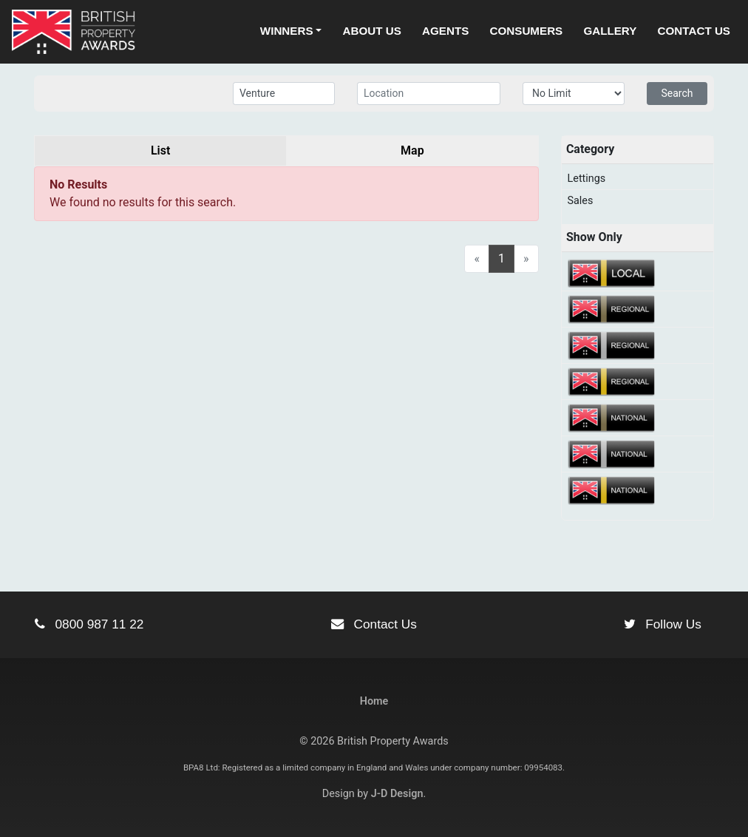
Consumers (526, 30)
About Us (372, 30)
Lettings (587, 178)
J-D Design (397, 793)
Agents (445, 30)
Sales (581, 200)
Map (412, 150)
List (160, 150)
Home (374, 701)
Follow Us (662, 624)
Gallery (609, 30)
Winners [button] (286, 30)
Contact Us (694, 30)
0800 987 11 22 (89, 624)
